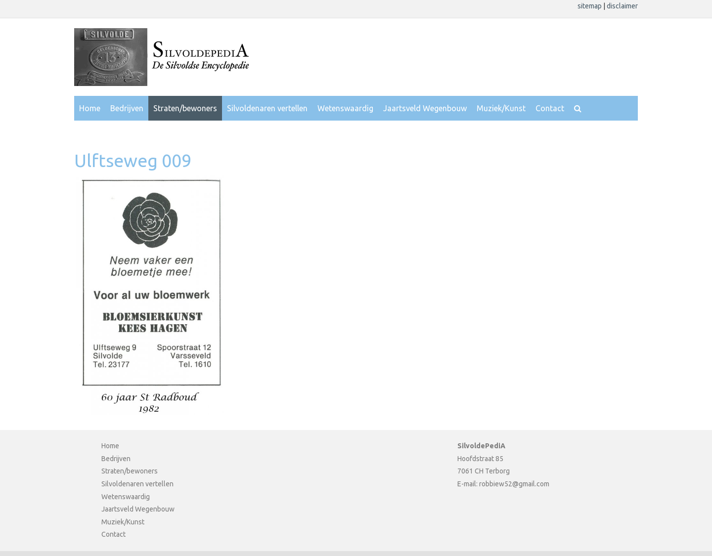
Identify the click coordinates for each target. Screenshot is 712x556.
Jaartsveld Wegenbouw (425, 108)
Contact (549, 108)
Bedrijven (126, 108)
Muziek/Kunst (501, 108)
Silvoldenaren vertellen (267, 108)
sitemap (590, 6)
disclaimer (622, 6)
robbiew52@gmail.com (514, 484)
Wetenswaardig (345, 108)
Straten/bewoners (185, 108)
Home (89, 108)
